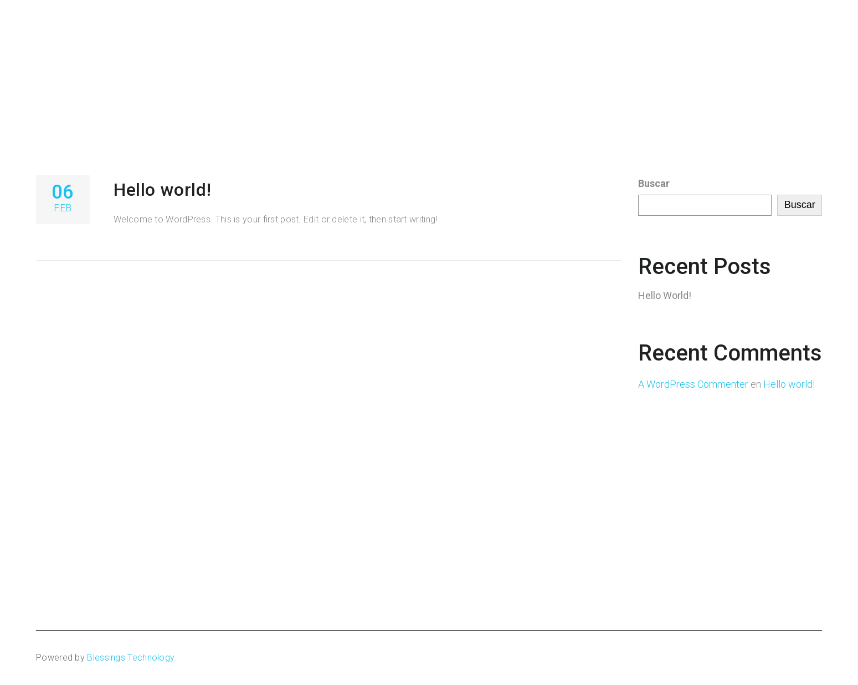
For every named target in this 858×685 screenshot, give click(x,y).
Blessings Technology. (131, 657)
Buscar (654, 183)
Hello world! (162, 189)
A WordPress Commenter (693, 384)
